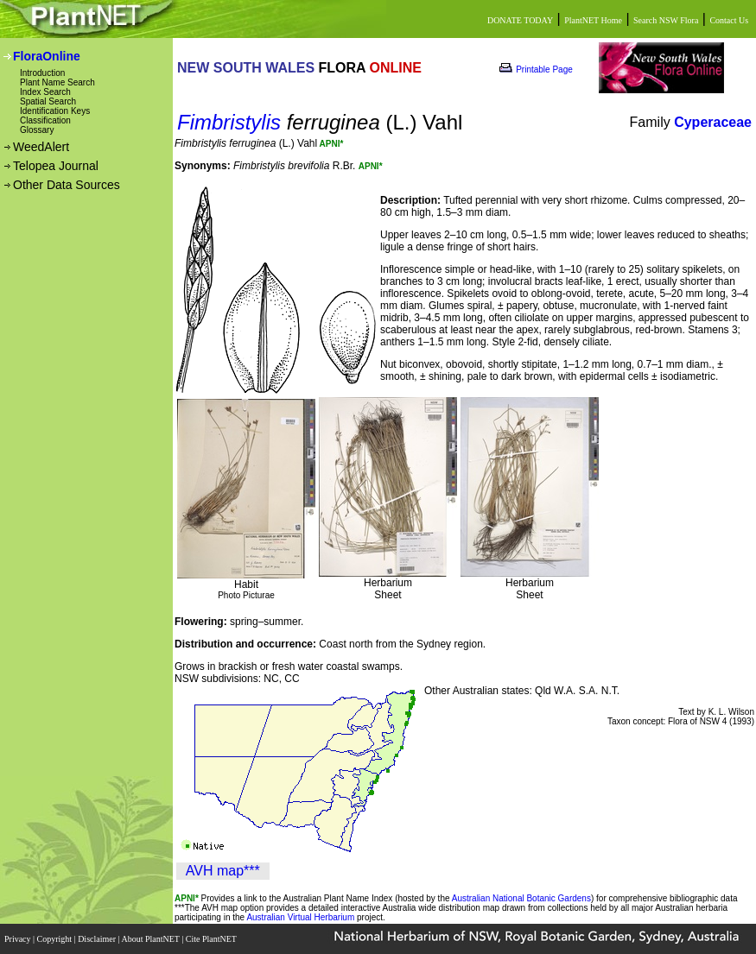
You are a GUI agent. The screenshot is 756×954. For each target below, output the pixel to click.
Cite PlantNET (212, 939)
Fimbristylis (229, 122)
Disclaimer (98, 939)
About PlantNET (151, 939)
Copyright (55, 939)
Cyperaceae (713, 122)
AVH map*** (223, 870)
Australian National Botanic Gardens (521, 898)
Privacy (18, 939)
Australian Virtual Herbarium (300, 917)
